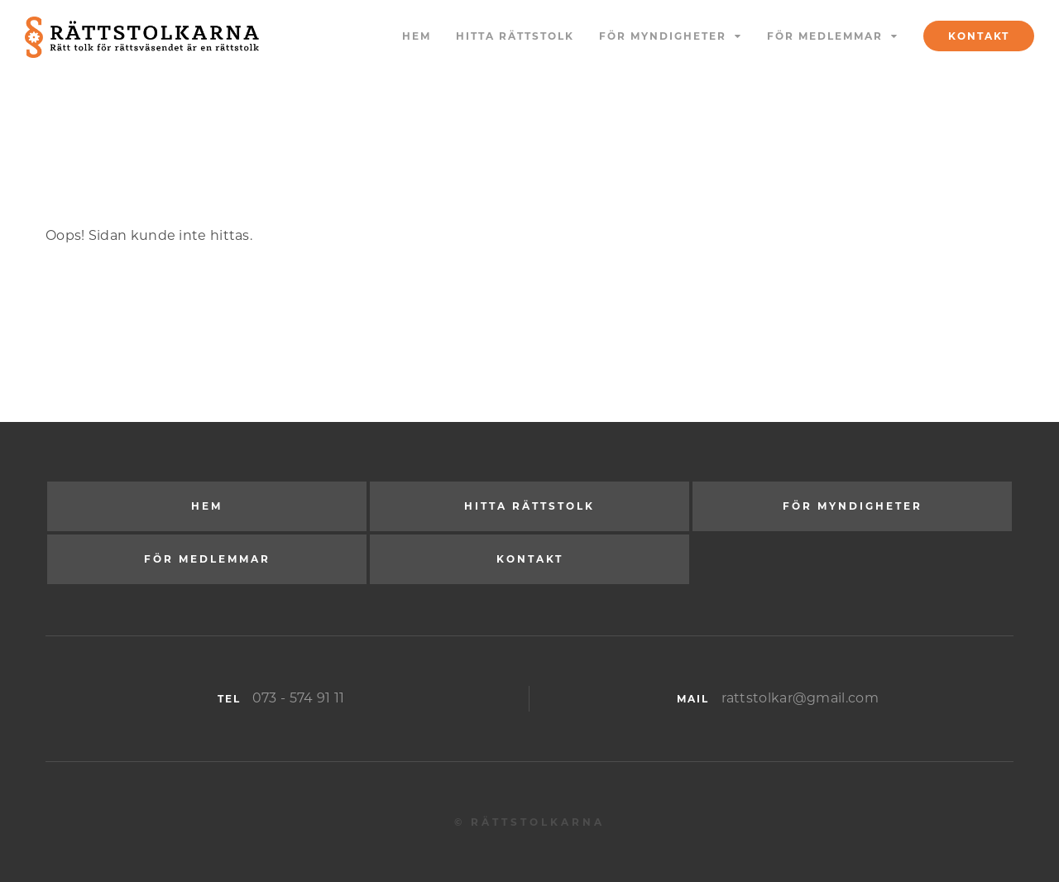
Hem (416, 36)
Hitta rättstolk (515, 36)
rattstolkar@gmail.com (800, 698)
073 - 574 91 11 (298, 698)
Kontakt (978, 36)
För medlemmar (825, 36)
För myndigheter (662, 36)
